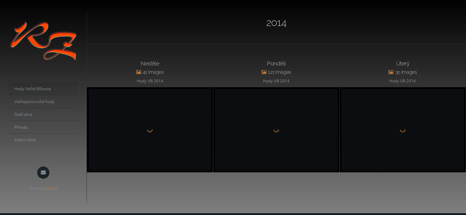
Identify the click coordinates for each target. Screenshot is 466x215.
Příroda (20, 127)
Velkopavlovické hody (34, 101)
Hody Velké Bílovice (32, 88)
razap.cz (50, 188)
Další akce (23, 114)
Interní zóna (25, 139)
